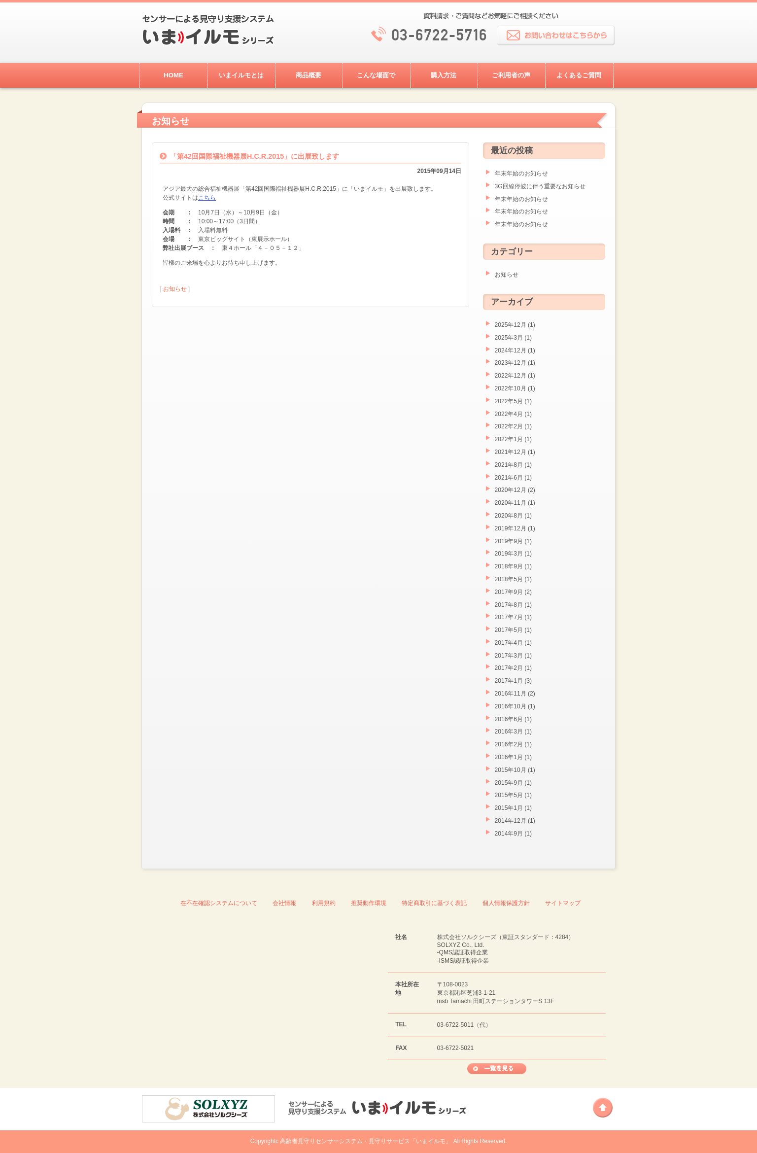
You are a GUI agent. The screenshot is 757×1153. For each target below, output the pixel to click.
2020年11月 (510, 502)
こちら (207, 197)
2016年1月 (509, 757)
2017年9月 (509, 592)
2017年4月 (509, 642)
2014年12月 (510, 820)
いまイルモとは (241, 75)
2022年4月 (509, 414)
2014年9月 (509, 833)
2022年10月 (510, 388)
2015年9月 (509, 782)
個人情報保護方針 (506, 903)
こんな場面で (376, 75)
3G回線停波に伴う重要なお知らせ (540, 186)
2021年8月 (509, 464)
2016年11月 (510, 693)
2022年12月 (510, 375)
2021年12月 (510, 452)
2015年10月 (510, 770)
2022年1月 (509, 439)
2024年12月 (510, 350)
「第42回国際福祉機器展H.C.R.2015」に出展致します (254, 156)
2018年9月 (509, 566)
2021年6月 (509, 477)
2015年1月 (509, 807)
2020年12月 (510, 490)
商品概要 (308, 75)
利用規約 (324, 903)
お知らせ (175, 288)
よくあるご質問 (578, 75)
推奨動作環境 (368, 903)
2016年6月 (509, 719)
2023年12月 (510, 362)
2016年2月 (509, 744)
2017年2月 (509, 667)
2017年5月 (509, 630)
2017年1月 (509, 680)
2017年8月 (509, 604)
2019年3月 (509, 553)
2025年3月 (509, 337)
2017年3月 (509, 655)
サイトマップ (563, 903)
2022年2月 (509, 426)
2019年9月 (509, 541)
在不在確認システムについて (218, 903)
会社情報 (284, 903)
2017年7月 (509, 617)
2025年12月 (510, 324)
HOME (173, 75)
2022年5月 (509, 401)
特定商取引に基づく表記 (434, 903)
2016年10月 (510, 706)
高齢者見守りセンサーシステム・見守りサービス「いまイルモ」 (365, 1141)
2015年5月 (509, 795)
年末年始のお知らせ (521, 173)
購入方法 (443, 75)
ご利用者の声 (511, 75)
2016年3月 (509, 731)
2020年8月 (509, 515)
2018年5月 (509, 579)
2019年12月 (510, 528)
